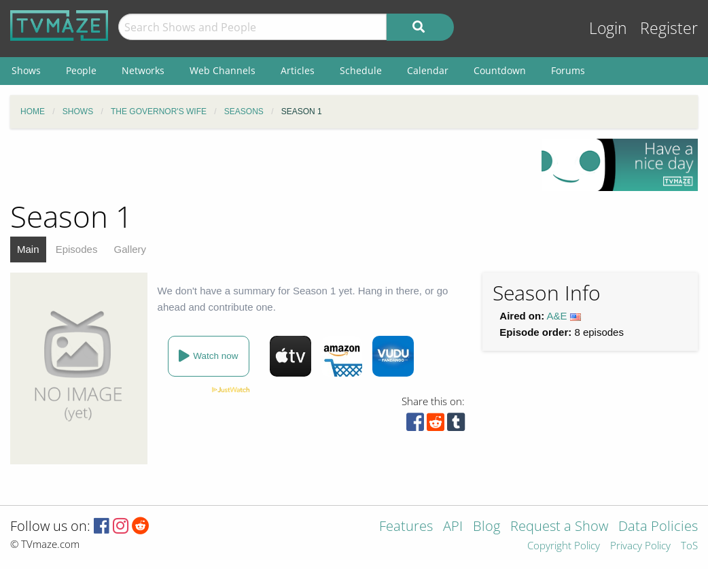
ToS (689, 546)
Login (608, 28)
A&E (557, 316)
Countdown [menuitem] (500, 70)
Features (406, 527)
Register (669, 28)
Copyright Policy (563, 546)
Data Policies (658, 527)
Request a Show (559, 527)
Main (28, 249)
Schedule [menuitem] (361, 70)
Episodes (77, 249)
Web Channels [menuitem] (222, 70)
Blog (486, 527)
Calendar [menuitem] (427, 70)
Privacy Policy (640, 546)
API (453, 527)
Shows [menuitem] (26, 70)
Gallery (130, 249)
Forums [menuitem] (568, 70)
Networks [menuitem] (143, 70)
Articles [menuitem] (298, 70)
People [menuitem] (81, 70)
